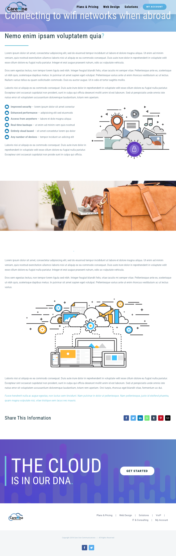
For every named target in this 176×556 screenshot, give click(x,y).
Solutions (144, 512)
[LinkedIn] (140, 418)
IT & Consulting (140, 517)
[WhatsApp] (147, 418)
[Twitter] (133, 418)
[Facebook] (126, 418)
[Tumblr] (153, 418)
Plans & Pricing (104, 512)
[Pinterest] (160, 418)
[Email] (167, 418)
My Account (161, 517)
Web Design (125, 512)
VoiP (158, 512)
